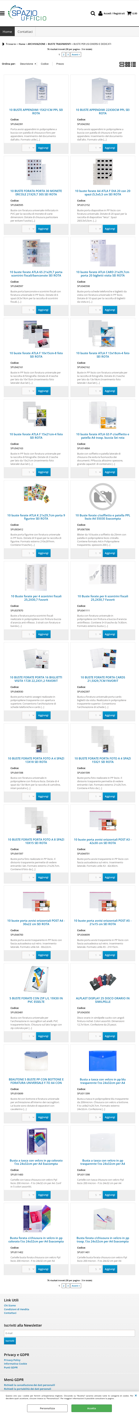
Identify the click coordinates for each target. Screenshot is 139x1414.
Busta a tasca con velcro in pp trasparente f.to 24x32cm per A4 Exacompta (102, 1164)
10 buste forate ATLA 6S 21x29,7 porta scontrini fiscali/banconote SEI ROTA (36, 274)
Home (7, 32)
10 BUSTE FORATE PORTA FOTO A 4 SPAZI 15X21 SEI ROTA (102, 760)
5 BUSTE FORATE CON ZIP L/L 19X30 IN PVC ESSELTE (36, 1000)
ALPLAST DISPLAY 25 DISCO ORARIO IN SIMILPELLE (103, 1000)
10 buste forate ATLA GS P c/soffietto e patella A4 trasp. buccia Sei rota (102, 436)
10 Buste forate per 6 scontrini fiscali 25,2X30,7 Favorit (103, 598)
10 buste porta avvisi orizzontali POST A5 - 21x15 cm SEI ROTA (103, 922)
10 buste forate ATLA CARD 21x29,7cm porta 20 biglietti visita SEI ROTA (102, 274)
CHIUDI (136, 1395)
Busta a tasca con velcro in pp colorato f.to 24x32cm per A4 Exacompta (36, 1162)
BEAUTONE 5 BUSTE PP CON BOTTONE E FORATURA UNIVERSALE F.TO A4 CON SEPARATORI (36, 1083)
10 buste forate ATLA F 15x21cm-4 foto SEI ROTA (36, 436)
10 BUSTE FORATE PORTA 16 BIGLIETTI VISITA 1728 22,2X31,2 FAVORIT (36, 679)
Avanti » (76, 54)
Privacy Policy (12, 1360)
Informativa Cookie (15, 1364)
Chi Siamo (10, 1306)
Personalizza (47, 1408)
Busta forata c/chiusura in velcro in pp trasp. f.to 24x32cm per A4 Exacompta (103, 1240)
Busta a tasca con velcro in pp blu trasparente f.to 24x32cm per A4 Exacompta (103, 1083)
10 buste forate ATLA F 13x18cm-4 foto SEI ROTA (102, 355)
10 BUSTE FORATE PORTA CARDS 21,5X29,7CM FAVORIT (103, 679)
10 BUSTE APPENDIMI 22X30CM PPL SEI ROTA (103, 111)
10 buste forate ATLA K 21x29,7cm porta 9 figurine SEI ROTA (36, 517)
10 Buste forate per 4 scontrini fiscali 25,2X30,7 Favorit (36, 598)
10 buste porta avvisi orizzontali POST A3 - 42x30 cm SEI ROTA (103, 841)
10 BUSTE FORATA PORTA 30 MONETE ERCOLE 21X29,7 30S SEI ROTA (36, 193)
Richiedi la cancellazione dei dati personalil (29, 1385)
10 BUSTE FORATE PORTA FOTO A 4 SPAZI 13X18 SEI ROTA (36, 760)
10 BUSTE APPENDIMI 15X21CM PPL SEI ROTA (36, 111)
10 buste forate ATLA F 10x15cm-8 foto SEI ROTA (36, 355)
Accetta (91, 1408)
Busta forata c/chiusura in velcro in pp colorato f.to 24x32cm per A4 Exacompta (36, 1240)
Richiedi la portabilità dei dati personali (27, 1389)
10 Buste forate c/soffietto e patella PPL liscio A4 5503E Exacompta (102, 517)
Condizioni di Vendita (16, 1309)
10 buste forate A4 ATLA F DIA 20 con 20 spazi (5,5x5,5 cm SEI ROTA (102, 193)
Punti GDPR (11, 1368)
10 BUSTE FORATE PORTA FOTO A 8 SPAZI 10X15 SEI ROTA (36, 841)
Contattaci (25, 32)
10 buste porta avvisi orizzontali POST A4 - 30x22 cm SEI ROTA (36, 922)
